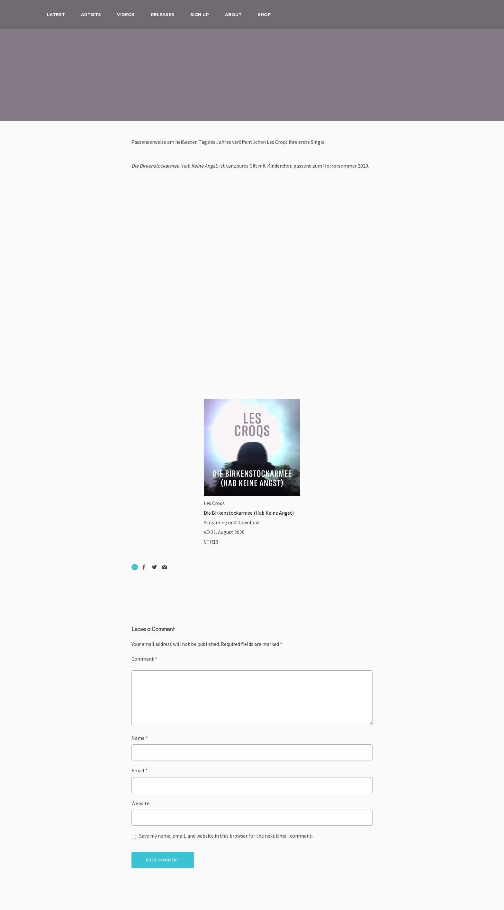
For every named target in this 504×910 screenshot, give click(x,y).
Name (139, 738)
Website (140, 803)
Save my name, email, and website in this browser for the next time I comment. (226, 835)
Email (139, 770)
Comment (144, 659)
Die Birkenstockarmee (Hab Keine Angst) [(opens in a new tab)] (249, 513)
